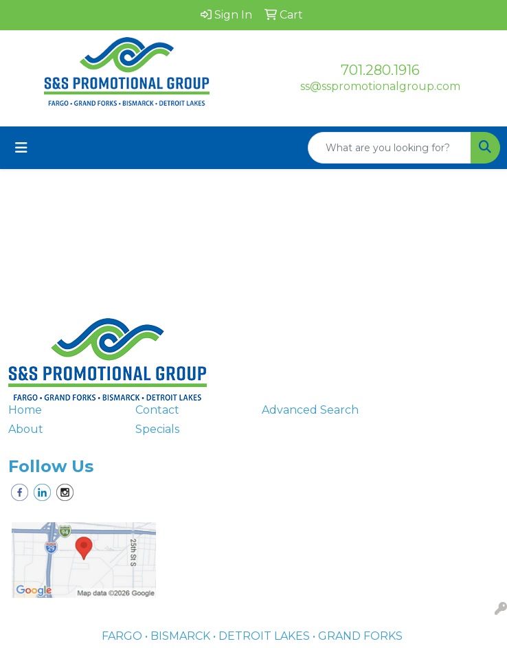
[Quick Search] (389, 148)
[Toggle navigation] (21, 147)
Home (25, 409)
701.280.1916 (380, 70)
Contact (157, 409)
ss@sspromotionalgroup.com (380, 86)
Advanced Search (310, 409)
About (25, 429)
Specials (157, 429)
